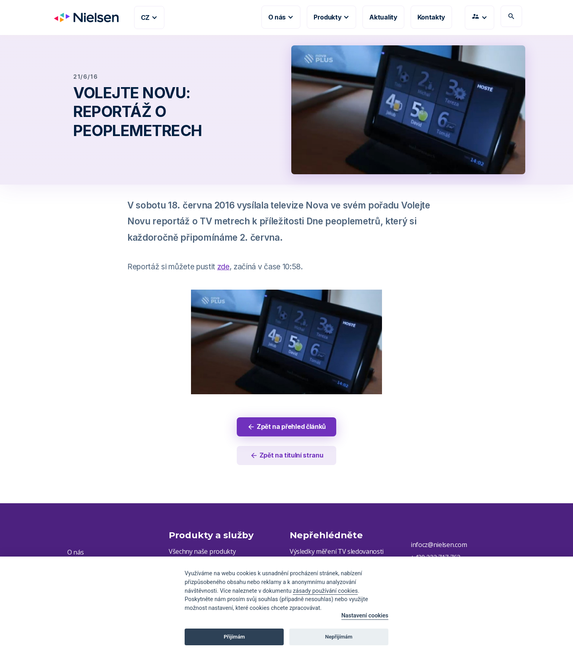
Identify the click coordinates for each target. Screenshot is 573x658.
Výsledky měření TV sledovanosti (337, 551)
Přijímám (234, 637)
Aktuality (383, 17)
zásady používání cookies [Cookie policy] (325, 591)
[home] (83, 17)
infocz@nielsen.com (439, 545)
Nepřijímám (339, 637)
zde (223, 266)
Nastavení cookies (364, 615)
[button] (149, 17)
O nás (75, 552)
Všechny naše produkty (202, 551)
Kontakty (431, 17)
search (511, 16)
